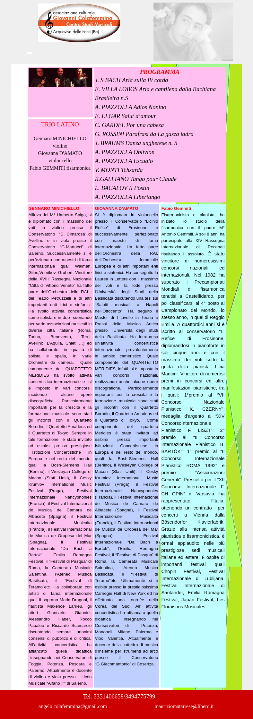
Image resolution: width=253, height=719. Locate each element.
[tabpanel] (60, 146)
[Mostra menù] (29, 52)
